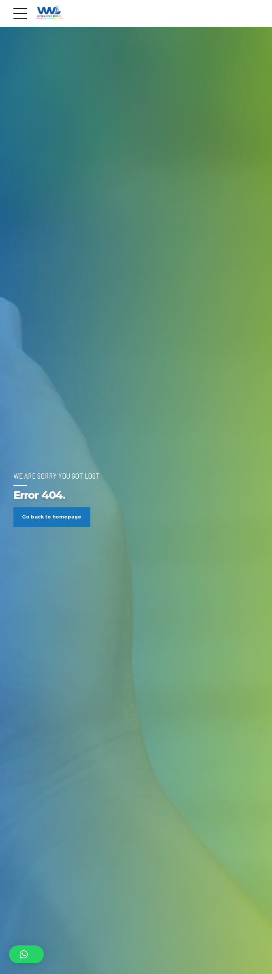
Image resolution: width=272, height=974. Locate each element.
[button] (26, 954)
